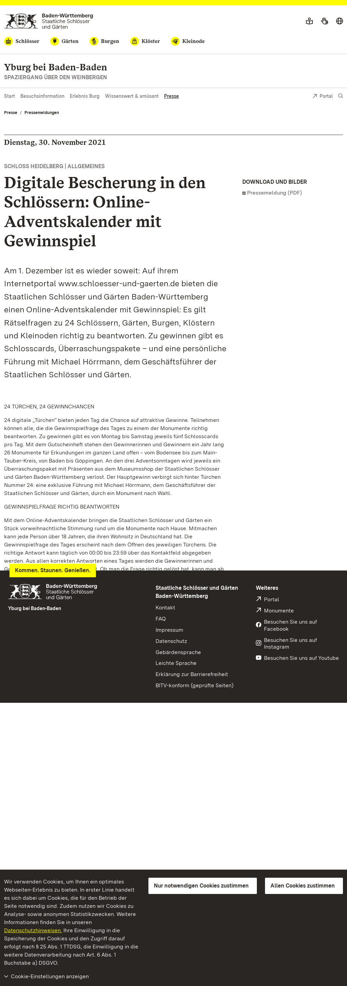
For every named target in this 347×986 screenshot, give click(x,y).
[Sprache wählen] (339, 21)
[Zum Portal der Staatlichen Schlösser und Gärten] (48, 21)
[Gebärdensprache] (324, 21)
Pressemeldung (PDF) (274, 192)
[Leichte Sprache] (309, 21)
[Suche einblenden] (340, 95)
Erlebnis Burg (85, 96)
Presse (171, 96)
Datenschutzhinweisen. (33, 930)
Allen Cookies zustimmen (302, 885)
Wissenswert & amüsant (132, 96)
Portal (322, 96)
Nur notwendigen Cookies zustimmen (201, 885)
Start (9, 96)
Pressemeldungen (41, 112)
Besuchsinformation (42, 96)
